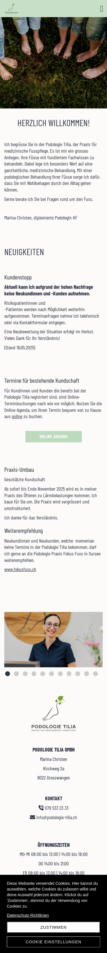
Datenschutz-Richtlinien (28, 915)
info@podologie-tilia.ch (53, 817)
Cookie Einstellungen (53, 942)
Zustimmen (53, 927)
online (17, 416)
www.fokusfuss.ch (20, 569)
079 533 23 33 (54, 808)
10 (86, 673)
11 (95, 673)
